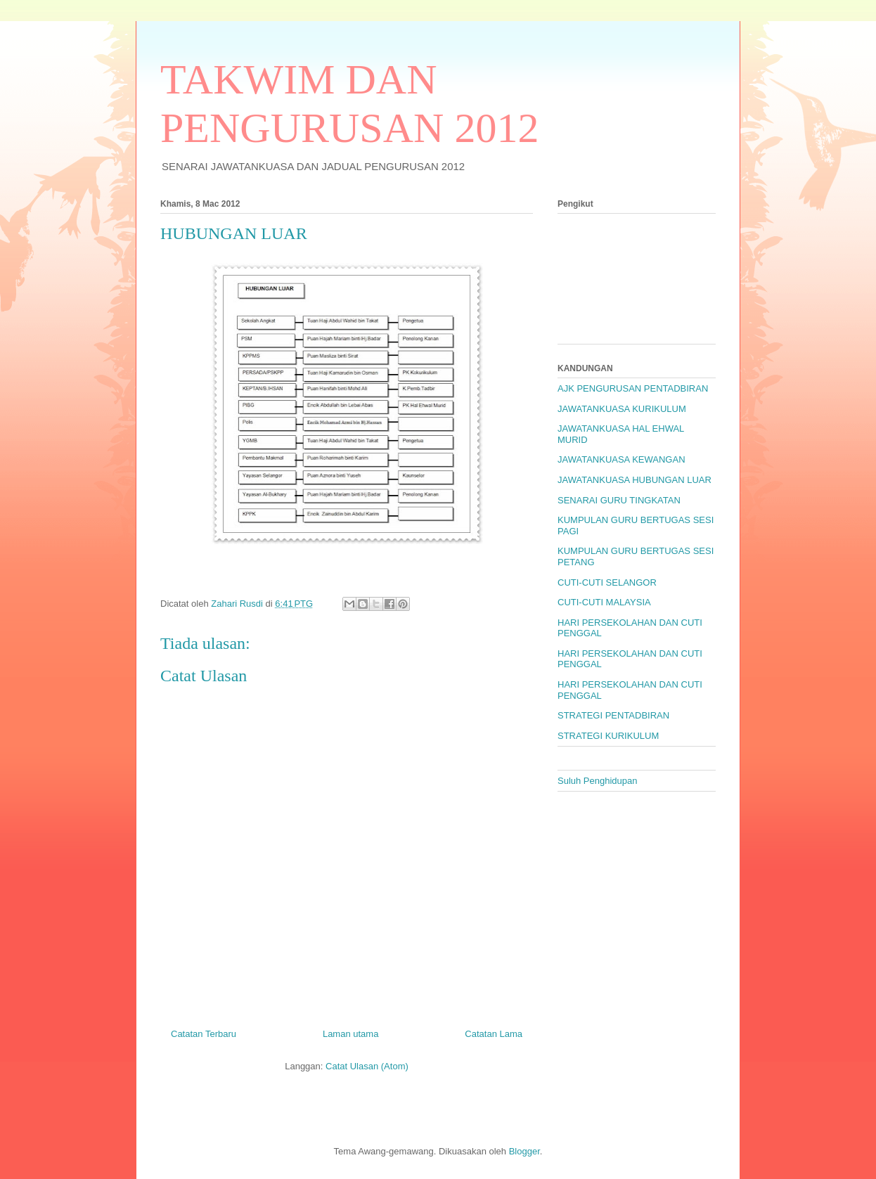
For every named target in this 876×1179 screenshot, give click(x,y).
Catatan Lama (493, 1034)
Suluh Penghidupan (598, 780)
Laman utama (351, 1034)
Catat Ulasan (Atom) (367, 1066)
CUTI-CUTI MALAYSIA (604, 602)
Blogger (524, 1151)
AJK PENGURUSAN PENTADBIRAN (633, 388)
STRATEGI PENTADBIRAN (613, 715)
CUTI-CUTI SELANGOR (607, 582)
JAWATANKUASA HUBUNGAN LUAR (634, 480)
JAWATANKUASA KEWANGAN (621, 459)
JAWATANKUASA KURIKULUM (622, 409)
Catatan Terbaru (203, 1034)
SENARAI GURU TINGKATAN (619, 500)
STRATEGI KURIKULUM (608, 735)
